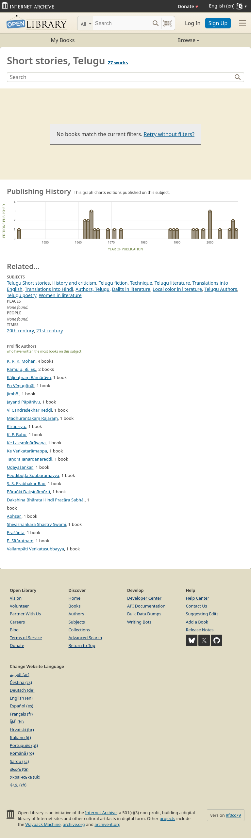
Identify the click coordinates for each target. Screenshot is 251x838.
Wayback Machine (43, 824)
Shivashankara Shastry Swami (36, 524)
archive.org (74, 824)
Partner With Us (25, 614)
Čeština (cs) (21, 682)
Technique (141, 283)
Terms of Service (26, 637)
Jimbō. (13, 394)
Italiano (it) (20, 737)
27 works (118, 62)
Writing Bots (139, 622)
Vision (16, 598)
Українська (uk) (25, 777)
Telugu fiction (113, 283)
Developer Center (144, 598)
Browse (162, 40)
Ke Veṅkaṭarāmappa (27, 451)
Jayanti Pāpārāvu (23, 402)
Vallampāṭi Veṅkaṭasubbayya (35, 549)
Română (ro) (22, 753)
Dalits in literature (131, 289)
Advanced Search (85, 637)
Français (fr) (21, 714)
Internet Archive (101, 812)
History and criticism (74, 283)
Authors (76, 614)
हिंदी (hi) (17, 722)
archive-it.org (107, 824)
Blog (14, 630)
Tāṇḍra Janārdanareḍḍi (29, 459)
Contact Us (196, 606)
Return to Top (82, 645)
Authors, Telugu (92, 289)
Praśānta (16, 532)
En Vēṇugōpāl (20, 385)
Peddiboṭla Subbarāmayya (33, 475)
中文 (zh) (18, 785)
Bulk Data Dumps (144, 614)
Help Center (197, 598)
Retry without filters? (169, 134)
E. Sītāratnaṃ (20, 541)
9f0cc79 (233, 815)
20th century (20, 330)
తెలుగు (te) (19, 769)
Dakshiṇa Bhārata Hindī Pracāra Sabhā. (46, 500)
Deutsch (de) (22, 690)
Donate (188, 6)
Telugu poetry (21, 295)
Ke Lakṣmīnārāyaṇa (26, 443)
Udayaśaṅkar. (20, 467)
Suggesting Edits (202, 614)
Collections (79, 630)
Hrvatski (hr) (22, 730)
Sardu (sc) (19, 761)
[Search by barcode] (167, 23)
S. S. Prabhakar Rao (26, 483)
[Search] (121, 23)
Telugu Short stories (28, 283)
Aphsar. (14, 516)
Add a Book (197, 622)
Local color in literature (177, 289)
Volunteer (19, 606)
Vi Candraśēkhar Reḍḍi (29, 410)
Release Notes (200, 630)
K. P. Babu (16, 434)
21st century (49, 330)
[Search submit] (155, 23)
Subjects (77, 622)
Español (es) (21, 706)
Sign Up (218, 23)
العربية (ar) (19, 674)
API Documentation (146, 606)
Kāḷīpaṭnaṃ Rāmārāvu (29, 377)
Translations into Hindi (49, 289)
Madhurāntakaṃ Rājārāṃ (32, 418)
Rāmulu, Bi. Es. (21, 369)
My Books (63, 40)
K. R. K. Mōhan (21, 361)
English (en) (21, 698)
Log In (192, 23)
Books (75, 606)
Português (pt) (24, 745)
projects (167, 818)
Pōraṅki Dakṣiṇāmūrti (28, 492)
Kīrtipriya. (16, 426)
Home (74, 598)
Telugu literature (172, 283)
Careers (17, 622)
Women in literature (60, 295)
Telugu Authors (220, 289)
